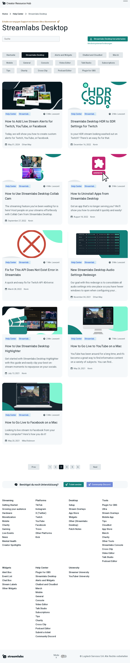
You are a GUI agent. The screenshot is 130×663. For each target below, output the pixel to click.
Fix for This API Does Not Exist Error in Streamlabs (31, 272)
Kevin (95, 144)
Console (45, 63)
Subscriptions (108, 63)
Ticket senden (74, 485)
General (27, 63)
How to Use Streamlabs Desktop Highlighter (27, 348)
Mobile (9, 63)
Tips (8, 70)
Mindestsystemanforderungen (100, 43)
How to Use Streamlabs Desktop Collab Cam (32, 196)
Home (5, 14)
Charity (24, 70)
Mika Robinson (28, 441)
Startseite (10, 55)
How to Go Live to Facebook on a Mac (31, 422)
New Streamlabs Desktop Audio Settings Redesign (92, 272)
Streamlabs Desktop (35, 55)
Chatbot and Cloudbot (92, 55)
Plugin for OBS (89, 70)
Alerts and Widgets (63, 55)
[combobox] (31, 39)
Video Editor (65, 63)
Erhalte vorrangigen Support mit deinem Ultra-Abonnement (30, 22)
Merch (116, 55)
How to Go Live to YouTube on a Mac (96, 346)
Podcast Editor (65, 70)
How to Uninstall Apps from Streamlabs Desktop (90, 196)
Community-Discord (99, 485)
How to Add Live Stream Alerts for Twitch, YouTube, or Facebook (29, 124)
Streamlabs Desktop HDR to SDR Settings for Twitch (93, 124)
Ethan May (26, 144)
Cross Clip (42, 70)
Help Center (18, 14)
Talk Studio (86, 63)
